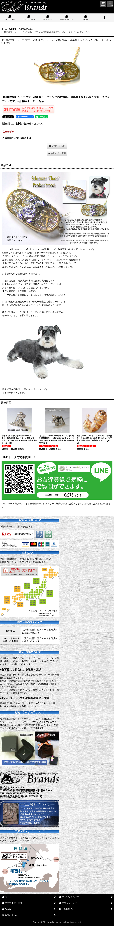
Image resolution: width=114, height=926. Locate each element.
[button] (110, 4)
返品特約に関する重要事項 (16, 137)
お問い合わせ (23, 123)
